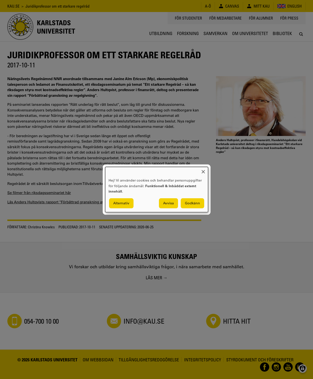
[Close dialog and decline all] (203, 170)
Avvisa (168, 203)
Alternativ (121, 203)
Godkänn (192, 203)
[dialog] (156, 189)
